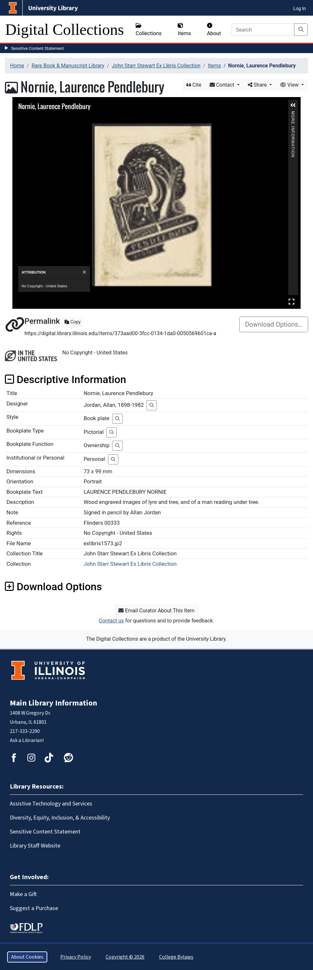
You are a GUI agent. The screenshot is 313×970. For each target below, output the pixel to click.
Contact (223, 85)
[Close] (84, 272)
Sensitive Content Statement (37, 48)
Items (184, 29)
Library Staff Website (35, 846)
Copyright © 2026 (125, 957)
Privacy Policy (75, 957)
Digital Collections (64, 29)
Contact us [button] (111, 621)
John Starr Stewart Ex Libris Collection (156, 66)
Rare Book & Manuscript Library (68, 66)
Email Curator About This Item (156, 610)
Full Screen (291, 301)
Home (17, 66)
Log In (299, 8)
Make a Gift (23, 894)
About (214, 29)
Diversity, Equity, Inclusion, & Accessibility (60, 818)
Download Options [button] (53, 586)
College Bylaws (176, 957)
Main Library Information (53, 703)
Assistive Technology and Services (51, 804)
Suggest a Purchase (34, 908)
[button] (293, 105)
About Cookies (27, 957)
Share (258, 85)
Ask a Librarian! (27, 740)
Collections (149, 29)
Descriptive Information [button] (65, 379)
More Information (293, 114)
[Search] (262, 29)
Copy (73, 321)
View (290, 85)
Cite (193, 85)
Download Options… (274, 324)
